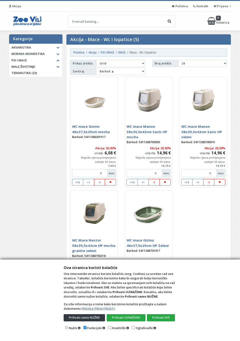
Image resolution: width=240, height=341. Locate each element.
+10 (77, 182)
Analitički (119, 328)
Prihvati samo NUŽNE (84, 317)
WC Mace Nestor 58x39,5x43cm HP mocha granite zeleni (93, 245)
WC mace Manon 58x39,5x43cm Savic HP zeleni (201, 131)
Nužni (73, 328)
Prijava (221, 6)
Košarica (218, 21)
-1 (99, 182)
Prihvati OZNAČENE (126, 317)
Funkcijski (94, 328)
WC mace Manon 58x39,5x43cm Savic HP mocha (147, 131)
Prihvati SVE (161, 317)
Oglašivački (144, 328)
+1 (88, 182)
